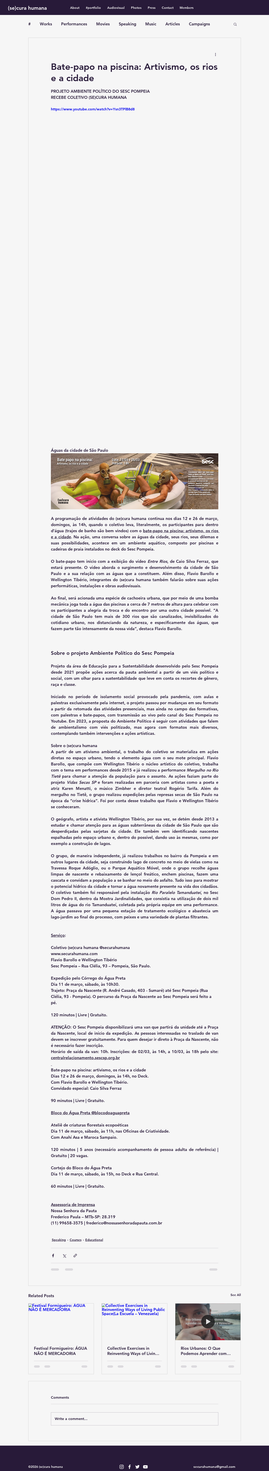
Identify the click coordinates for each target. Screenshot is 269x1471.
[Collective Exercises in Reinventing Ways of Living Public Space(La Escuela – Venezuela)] (134, 1322)
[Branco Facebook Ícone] (129, 1467)
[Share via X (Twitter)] (64, 1255)
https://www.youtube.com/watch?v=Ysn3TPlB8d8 (93, 109)
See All (236, 1295)
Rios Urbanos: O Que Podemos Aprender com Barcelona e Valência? (204, 1351)
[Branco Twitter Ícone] (137, 1467)
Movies (103, 24)
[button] (235, 24)
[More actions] (215, 54)
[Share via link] (75, 1255)
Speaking (127, 24)
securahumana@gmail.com (214, 1466)
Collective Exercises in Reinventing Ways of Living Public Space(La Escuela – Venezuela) (132, 1351)
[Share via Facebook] (53, 1255)
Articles (172, 24)
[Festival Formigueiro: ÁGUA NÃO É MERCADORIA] (61, 1322)
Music (150, 24)
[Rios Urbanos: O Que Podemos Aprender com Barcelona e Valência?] (208, 1322)
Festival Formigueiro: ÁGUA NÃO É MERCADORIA (60, 1351)
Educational (94, 1240)
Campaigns (199, 24)
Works (46, 24)
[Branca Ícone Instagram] (121, 1467)
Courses (75, 1240)
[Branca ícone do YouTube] (145, 1467)
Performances (74, 24)
